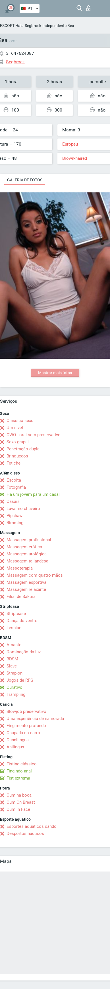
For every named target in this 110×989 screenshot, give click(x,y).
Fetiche (13, 463)
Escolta (14, 480)
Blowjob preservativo (26, 711)
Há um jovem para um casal (33, 494)
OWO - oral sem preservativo (34, 434)
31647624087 (20, 53)
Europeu (70, 144)
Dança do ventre (22, 620)
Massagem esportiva (26, 582)
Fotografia (16, 487)
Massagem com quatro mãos (35, 575)
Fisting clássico (22, 764)
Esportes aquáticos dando (32, 826)
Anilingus (15, 746)
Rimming (15, 522)
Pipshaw (14, 515)
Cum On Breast (21, 802)
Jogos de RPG (20, 680)
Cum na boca (19, 795)
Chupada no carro (23, 732)
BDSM (12, 659)
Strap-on (14, 673)
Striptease (16, 613)
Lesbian (14, 627)
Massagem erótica (24, 546)
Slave (12, 666)
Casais (13, 501)
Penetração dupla (23, 449)
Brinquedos (17, 456)
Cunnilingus (18, 739)
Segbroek (33, 25)
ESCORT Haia (12, 25)
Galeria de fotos (24, 180)
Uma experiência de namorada (35, 718)
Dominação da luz (24, 651)
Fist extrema (18, 778)
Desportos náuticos (25, 833)
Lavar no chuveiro (23, 508)
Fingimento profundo (26, 725)
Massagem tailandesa (27, 561)
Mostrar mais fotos (55, 372)
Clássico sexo (20, 420)
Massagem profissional (29, 539)
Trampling (16, 694)
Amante (14, 644)
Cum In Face (18, 809)
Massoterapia (20, 568)
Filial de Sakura (21, 596)
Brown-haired (74, 158)
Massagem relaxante (26, 589)
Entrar (88, 8)
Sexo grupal (18, 441)
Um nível (15, 427)
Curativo (14, 687)
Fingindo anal (19, 771)
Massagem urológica (27, 554)
